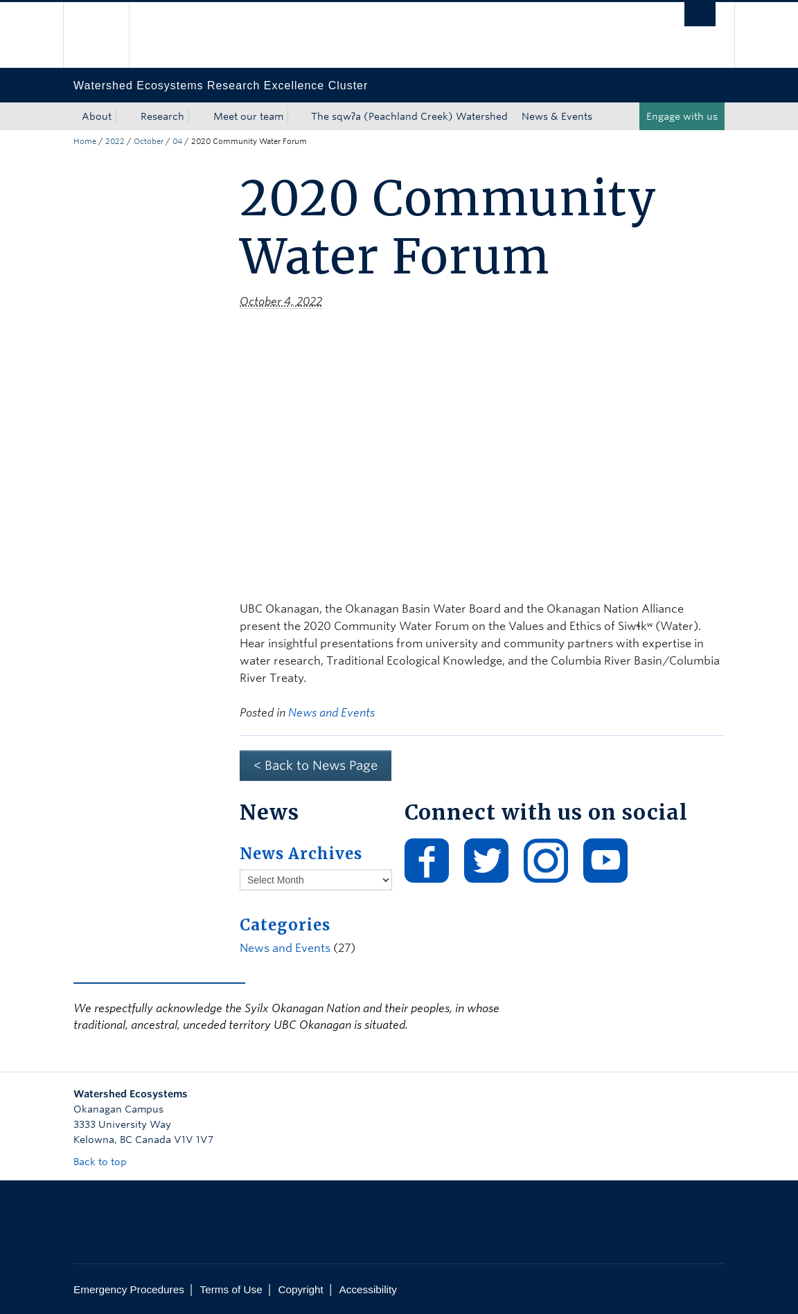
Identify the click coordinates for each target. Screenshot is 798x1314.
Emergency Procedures (128, 1289)
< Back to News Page (316, 765)
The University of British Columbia (106, 35)
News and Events (331, 712)
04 (177, 141)
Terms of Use (231, 1289)
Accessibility (368, 1289)
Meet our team (248, 116)
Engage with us (682, 116)
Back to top (106, 1161)
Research (162, 116)
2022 (115, 141)
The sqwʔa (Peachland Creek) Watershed (409, 116)
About (97, 116)
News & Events (557, 116)
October (148, 141)
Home (84, 141)
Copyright (300, 1289)
